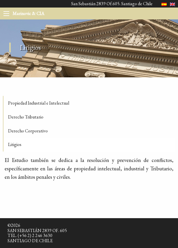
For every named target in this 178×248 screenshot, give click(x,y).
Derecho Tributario (25, 117)
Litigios (14, 144)
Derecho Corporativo (28, 131)
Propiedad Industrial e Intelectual (38, 103)
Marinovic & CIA (28, 13)
